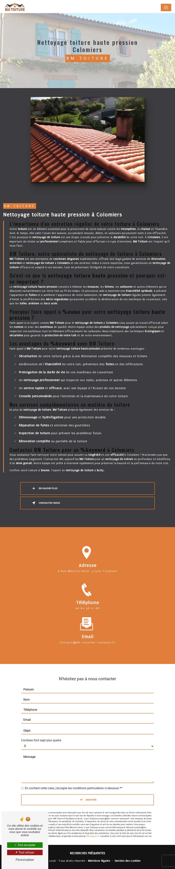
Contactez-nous (45, 503)
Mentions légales (99, 861)
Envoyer (91, 795)
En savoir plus (43, 488)
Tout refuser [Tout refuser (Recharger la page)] (24, 852)
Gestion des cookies (128, 861)
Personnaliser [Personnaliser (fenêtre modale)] (25, 859)
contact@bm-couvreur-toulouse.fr (88, 637)
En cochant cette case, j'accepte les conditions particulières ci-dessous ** (73, 783)
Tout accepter (24, 845)
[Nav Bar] (166, 7)
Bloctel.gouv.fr (92, 831)
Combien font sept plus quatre (41, 735)
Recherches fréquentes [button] (87, 853)
